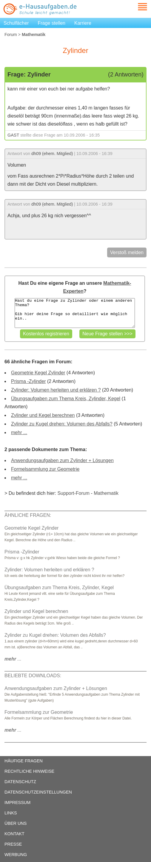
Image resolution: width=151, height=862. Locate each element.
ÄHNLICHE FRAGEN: (27, 515)
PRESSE (13, 844)
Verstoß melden (127, 252)
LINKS (10, 813)
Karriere (82, 23)
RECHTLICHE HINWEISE (29, 771)
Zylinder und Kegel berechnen (43, 415)
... (12, 658)
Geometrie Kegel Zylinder (38, 372)
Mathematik (106, 493)
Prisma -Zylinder (28, 381)
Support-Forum (73, 493)
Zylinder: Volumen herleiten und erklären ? (56, 389)
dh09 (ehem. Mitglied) (52, 153)
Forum (10, 34)
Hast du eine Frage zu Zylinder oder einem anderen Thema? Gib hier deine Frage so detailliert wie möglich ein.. (75, 313)
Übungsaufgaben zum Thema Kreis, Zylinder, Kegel (65, 398)
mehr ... (19, 432)
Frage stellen (52, 23)
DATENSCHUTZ (20, 781)
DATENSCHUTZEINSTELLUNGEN (38, 792)
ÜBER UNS (15, 823)
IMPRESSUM (17, 802)
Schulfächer (16, 23)
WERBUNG (15, 854)
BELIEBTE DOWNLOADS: (32, 675)
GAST (13, 135)
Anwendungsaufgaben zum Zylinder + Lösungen (62, 460)
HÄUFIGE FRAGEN (23, 760)
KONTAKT (14, 833)
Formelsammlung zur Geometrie (45, 469)
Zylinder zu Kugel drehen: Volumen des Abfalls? (62, 423)
